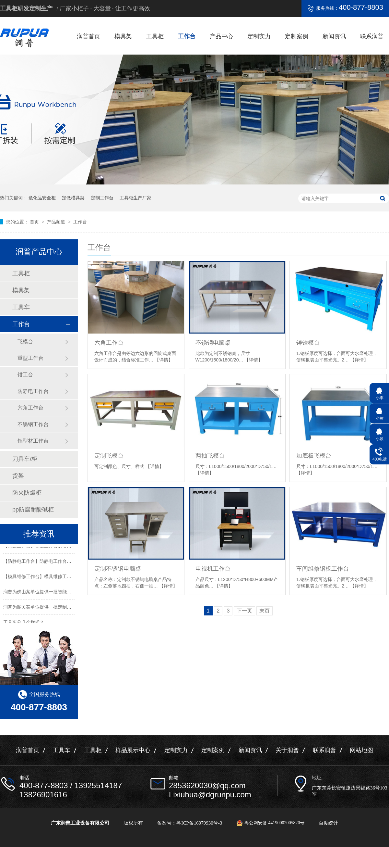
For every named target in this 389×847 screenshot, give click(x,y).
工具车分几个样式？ (23, 623)
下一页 (244, 610)
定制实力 (259, 36)
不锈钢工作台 (33, 424)
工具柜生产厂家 (135, 197)
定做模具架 (73, 197)
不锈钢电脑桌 (212, 342)
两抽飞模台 (210, 455)
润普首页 (88, 36)
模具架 (123, 36)
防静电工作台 (33, 391)
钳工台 (25, 374)
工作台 (186, 36)
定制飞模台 (109, 455)
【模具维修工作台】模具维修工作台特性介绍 (48, 577)
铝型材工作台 (33, 441)
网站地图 (361, 750)
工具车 (21, 307)
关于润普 (287, 750)
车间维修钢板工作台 (322, 568)
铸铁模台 (308, 342)
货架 (18, 476)
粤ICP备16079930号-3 (199, 823)
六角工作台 (109, 342)
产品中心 (221, 36)
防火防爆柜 (26, 492)
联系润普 (371, 36)
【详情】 (164, 359)
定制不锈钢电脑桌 (117, 568)
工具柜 (155, 36)
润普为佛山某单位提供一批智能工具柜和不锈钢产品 (55, 592)
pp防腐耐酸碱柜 (33, 509)
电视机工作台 (212, 568)
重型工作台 (30, 358)
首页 (35, 221)
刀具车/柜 (24, 459)
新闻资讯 (334, 36)
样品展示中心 (132, 750)
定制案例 (296, 36)
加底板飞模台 (313, 455)
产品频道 (56, 221)
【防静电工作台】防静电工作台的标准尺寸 (46, 561)
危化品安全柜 (42, 197)
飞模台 (25, 341)
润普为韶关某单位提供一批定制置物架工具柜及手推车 (57, 607)
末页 (264, 610)
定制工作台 (102, 197)
